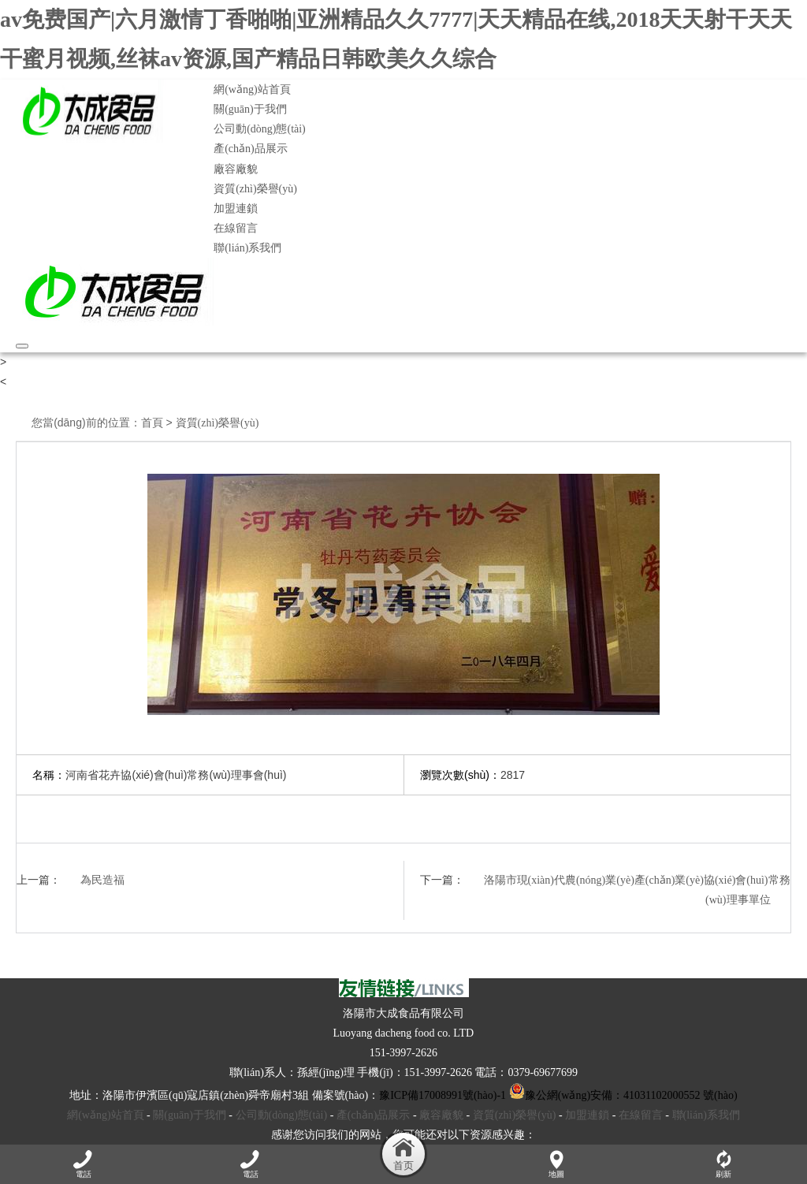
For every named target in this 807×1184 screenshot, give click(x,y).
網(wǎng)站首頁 (252, 89)
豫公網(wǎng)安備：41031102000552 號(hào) (623, 1095)
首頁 (152, 423)
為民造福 (102, 880)
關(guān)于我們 (250, 109)
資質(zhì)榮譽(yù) (255, 189)
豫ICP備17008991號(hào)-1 (442, 1095)
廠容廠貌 (236, 169)
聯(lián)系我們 (247, 248)
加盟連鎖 (236, 208)
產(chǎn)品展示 (251, 149)
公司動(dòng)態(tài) (260, 129)
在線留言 (236, 228)
